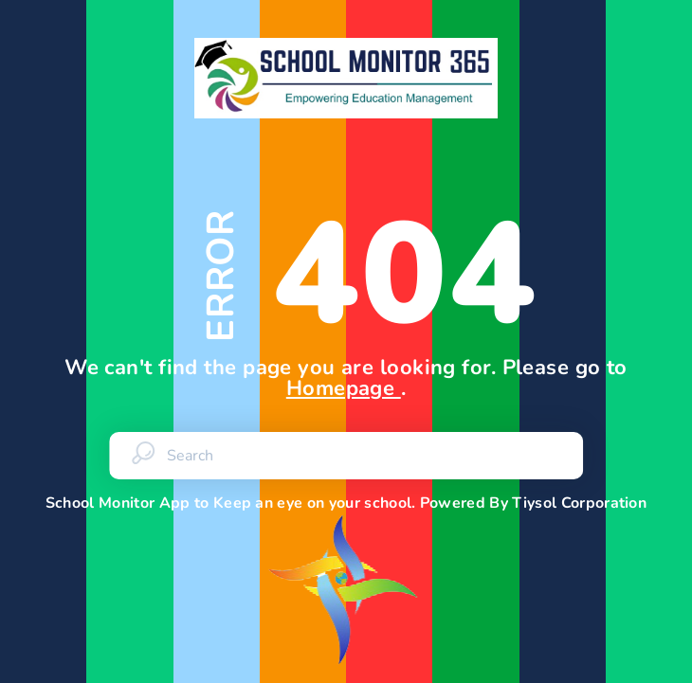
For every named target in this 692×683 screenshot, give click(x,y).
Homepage (343, 388)
